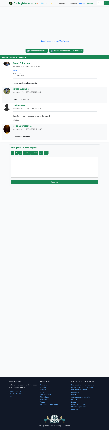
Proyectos (44, 399)
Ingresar (90, 3)
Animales (43, 385)
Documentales (45, 394)
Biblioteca (75, 392)
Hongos (43, 390)
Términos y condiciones (49, 404)
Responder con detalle (36, 51)
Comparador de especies (80, 397)
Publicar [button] (62, 3)
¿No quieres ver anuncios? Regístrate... (54, 41)
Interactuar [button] (72, 3)
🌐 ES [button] (43, 3)
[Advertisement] (54, 23)
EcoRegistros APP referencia (82, 387)
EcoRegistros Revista (79, 390)
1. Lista (34, 153)
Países (73, 394)
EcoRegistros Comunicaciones (82, 385)
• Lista (26, 153)
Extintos (74, 399)
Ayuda (42, 402)
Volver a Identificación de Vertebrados (66, 51)
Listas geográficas (78, 404)
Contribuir (82, 3)
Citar (11, 396)
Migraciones (45, 397)
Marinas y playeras (78, 407)
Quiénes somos (15, 391)
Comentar (54, 182)
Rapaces (74, 409)
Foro (42, 392)
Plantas (43, 387)
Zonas (73, 402)
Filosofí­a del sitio (15, 394)
